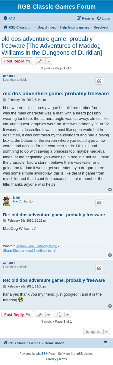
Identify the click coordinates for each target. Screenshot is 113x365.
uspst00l (9, 76)
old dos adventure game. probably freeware (56, 93)
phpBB (41, 353)
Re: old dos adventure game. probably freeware (54, 214)
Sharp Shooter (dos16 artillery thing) (29, 250)
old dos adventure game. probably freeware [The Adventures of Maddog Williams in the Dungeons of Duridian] (52, 45)
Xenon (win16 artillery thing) (36, 246)
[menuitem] (9, 18)
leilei (16, 197)
